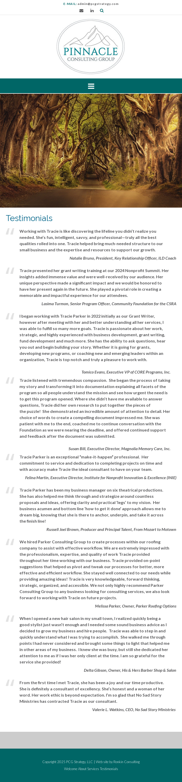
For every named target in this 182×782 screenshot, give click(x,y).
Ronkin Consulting (126, 762)
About (82, 769)
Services (93, 769)
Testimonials (109, 769)
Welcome (70, 769)
